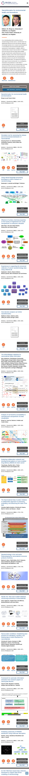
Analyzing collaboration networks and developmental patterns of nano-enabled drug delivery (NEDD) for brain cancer (13, 461)
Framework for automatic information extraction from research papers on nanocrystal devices (12, 679)
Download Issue (11, 80)
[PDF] (3, 125)
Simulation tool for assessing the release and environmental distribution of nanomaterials (13, 136)
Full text (22, 129)
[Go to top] (26, 773)
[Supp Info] (13, 167)
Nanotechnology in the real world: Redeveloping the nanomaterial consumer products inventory (14, 556)
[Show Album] (8, 167)
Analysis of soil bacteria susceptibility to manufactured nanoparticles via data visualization (13, 416)
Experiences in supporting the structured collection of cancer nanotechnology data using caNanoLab (13, 267)
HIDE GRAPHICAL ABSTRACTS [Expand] (14, 89)
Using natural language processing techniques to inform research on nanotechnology (12, 179)
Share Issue (4, 80)
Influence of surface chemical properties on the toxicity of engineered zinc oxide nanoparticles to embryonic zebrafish (13, 221)
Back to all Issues (14, 86)
